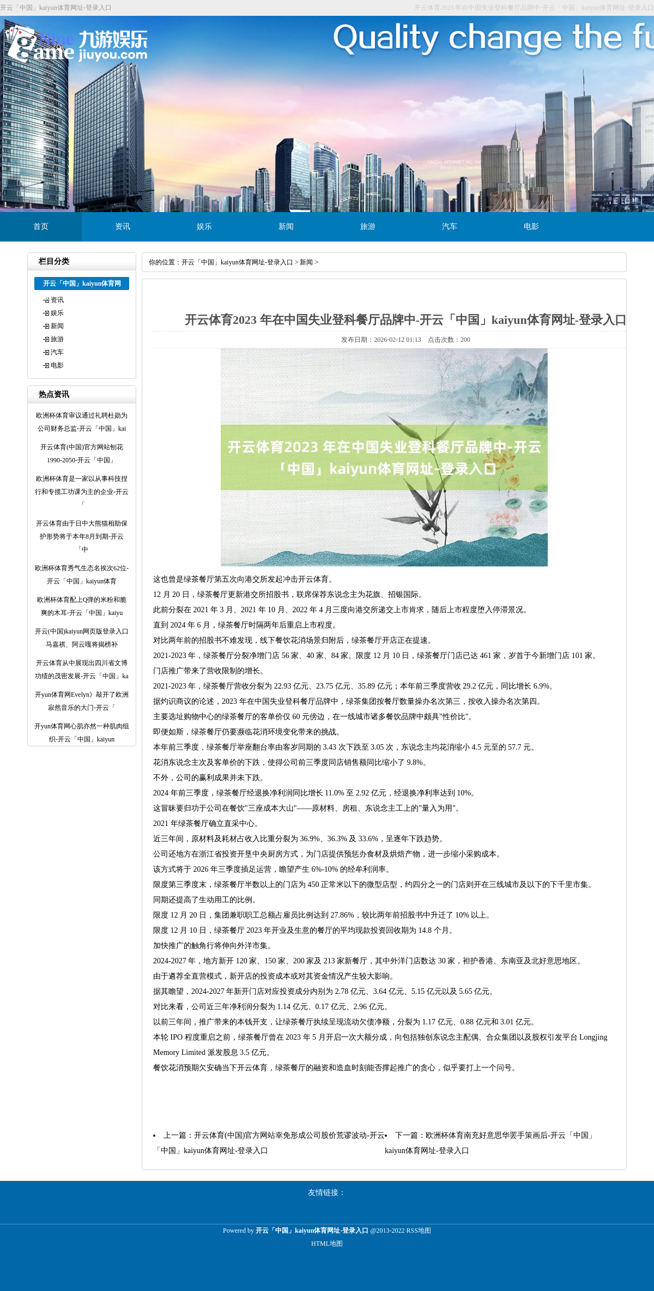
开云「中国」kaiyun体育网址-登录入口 (237, 262)
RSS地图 (419, 1230)
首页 (41, 226)
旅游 (368, 226)
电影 (531, 226)
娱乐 (204, 226)
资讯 (122, 226)
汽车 (449, 226)
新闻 (286, 226)
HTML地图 (327, 1243)
